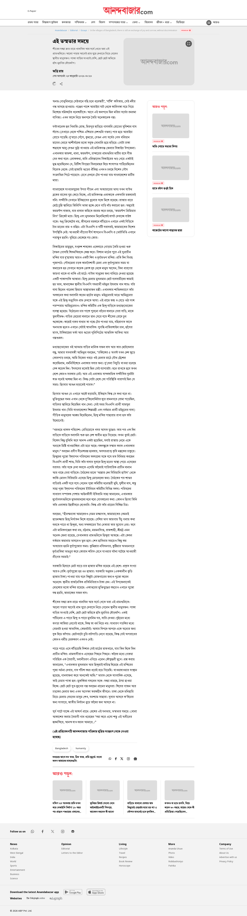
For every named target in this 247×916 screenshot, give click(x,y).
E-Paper (32, 10)
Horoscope (124, 865)
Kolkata (14, 848)
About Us (224, 852)
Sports (13, 865)
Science (14, 878)
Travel (122, 852)
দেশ (93, 22)
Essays (84, 30)
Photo (171, 852)
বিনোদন (149, 22)
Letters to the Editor (72, 852)
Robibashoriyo (175, 861)
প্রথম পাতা (33, 22)
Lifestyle (123, 848)
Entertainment (17, 869)
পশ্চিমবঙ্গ (81, 22)
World (13, 861)
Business (14, 874)
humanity (81, 748)
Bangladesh (61, 748)
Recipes (123, 857)
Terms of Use (226, 848)
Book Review (125, 861)
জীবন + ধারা (164, 22)
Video (171, 857)
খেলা (136, 22)
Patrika (172, 865)
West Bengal (16, 852)
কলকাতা (66, 22)
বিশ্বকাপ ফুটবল (50, 22)
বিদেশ (102, 22)
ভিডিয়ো (180, 22)
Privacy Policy (226, 861)
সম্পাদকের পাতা (119, 22)
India (12, 857)
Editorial (74, 30)
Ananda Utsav (175, 848)
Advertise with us (228, 857)
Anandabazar (61, 30)
